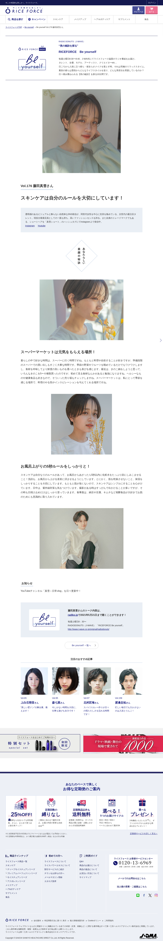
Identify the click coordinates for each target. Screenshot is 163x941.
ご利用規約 (109, 921)
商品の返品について (88, 869)
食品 (146, 19)
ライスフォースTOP (13, 27)
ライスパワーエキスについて (57, 865)
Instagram (30, 226)
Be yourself (29, 27)
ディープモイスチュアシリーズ (21, 869)
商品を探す (17, 19)
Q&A (81, 861)
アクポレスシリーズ (16, 881)
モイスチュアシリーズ (17, 877)
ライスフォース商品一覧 (16, 861)
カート (151, 12)
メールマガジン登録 (53, 877)
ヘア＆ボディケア (102, 19)
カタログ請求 (50, 881)
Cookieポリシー (94, 921)
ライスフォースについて (55, 861)
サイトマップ (85, 877)
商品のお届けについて (89, 865)
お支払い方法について (89, 873)
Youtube (42, 226)
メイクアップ (80, 19)
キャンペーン (39, 19)
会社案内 (37, 921)
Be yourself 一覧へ (81, 645)
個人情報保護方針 (77, 921)
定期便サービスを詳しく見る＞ (144, 833)
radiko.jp (73, 615)
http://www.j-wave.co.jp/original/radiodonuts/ (88, 629)
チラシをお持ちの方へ (54, 873)
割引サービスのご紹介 (54, 869)
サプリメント (124, 19)
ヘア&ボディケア (13, 889)
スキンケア (58, 19)
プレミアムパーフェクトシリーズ (22, 873)
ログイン (152, 3)
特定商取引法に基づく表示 (55, 921)
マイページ (138, 12)
